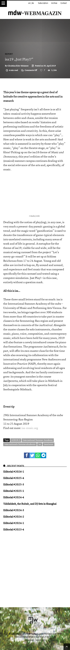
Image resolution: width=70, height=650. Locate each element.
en (29, 3)
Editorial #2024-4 (13, 497)
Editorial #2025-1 (13, 491)
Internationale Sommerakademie (20, 444)
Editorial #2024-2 (13, 516)
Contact (63, 3)
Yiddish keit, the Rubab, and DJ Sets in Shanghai (29, 504)
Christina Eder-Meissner (18, 65)
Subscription (43, 3)
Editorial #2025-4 (13, 478)
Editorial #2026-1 (13, 471)
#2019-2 (15, 440)
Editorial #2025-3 (13, 484)
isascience (48, 444)
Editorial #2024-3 (13, 510)
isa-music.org (30, 428)
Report (9, 54)
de (33, 3)
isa (39, 444)
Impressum (29, 640)
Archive (54, 3)
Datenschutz (40, 640)
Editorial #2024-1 (13, 523)
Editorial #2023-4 (13, 529)
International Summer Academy (38, 440)
